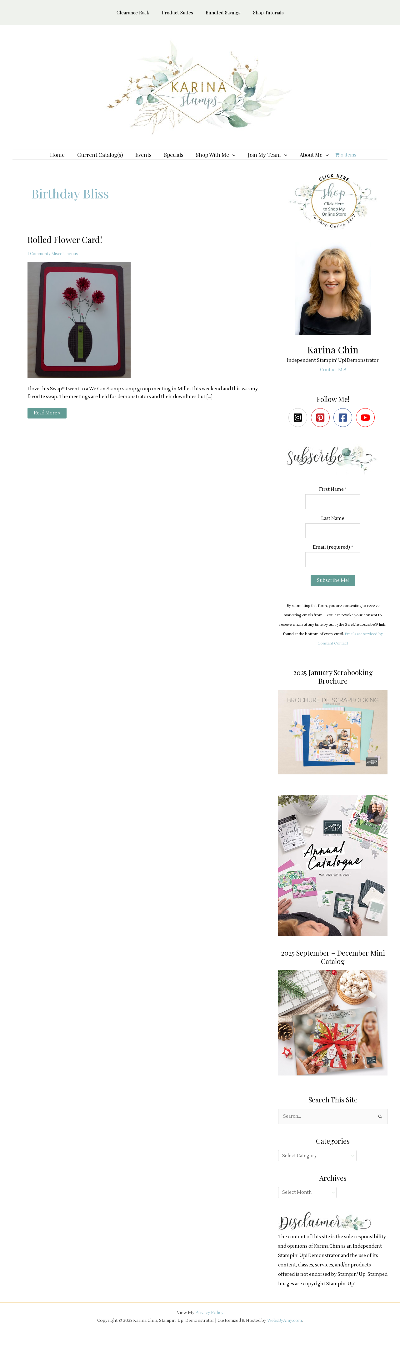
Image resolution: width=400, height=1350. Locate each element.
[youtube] (367, 427)
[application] (229, 159)
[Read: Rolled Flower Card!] (83, 329)
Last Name (332, 528)
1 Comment (38, 263)
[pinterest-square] (321, 427)
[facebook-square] (344, 427)
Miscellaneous (66, 263)
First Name (333, 499)
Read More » (47, 423)
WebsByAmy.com (284, 1331)
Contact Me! (333, 379)
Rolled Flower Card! (66, 248)
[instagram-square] (299, 427)
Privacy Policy (209, 1324)
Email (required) (333, 558)
